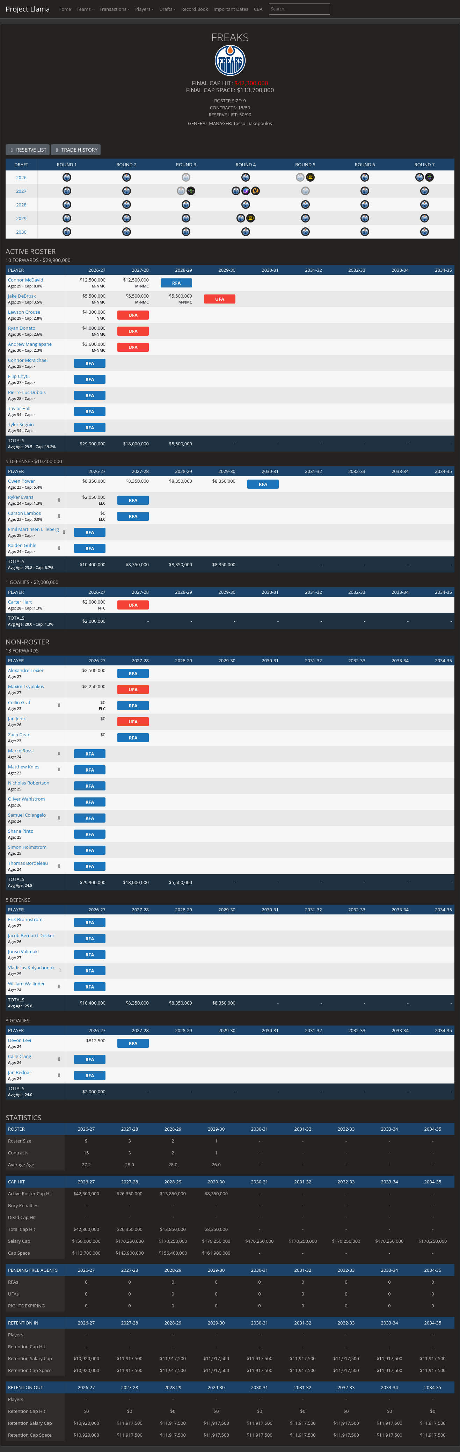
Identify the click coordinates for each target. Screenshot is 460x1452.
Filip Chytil (19, 376)
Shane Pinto (21, 831)
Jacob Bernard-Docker (31, 935)
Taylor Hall (19, 408)
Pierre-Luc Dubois (27, 392)
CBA (258, 9)
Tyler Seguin (21, 424)
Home (64, 9)
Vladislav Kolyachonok (31, 967)
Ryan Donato (21, 328)
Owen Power (21, 481)
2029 (21, 218)
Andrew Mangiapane (30, 344)
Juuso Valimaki (23, 951)
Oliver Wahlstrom (26, 799)
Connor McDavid (25, 280)
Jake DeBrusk (22, 296)
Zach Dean (19, 734)
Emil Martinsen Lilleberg (33, 529)
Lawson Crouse (24, 312)
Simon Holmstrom (27, 847)
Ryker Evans (20, 497)
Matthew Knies (23, 767)
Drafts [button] (165, 9)
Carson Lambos (24, 513)
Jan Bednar (19, 1072)
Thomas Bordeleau (28, 863)
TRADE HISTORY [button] (75, 149)
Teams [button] (83, 9)
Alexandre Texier (26, 670)
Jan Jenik (17, 718)
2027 (21, 191)
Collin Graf (19, 702)
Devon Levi (19, 1040)
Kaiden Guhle (22, 545)
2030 (21, 232)
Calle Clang (19, 1056)
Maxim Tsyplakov (26, 686)
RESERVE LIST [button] (27, 149)
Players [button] (143, 9)
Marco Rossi (21, 750)
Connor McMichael (28, 360)
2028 (21, 205)
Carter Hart (20, 602)
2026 (21, 177)
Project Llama (28, 9)
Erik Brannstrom (25, 919)
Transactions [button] (113, 9)
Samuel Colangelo (27, 815)
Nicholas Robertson (28, 783)
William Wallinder (26, 983)
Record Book (194, 9)
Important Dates (231, 9)
